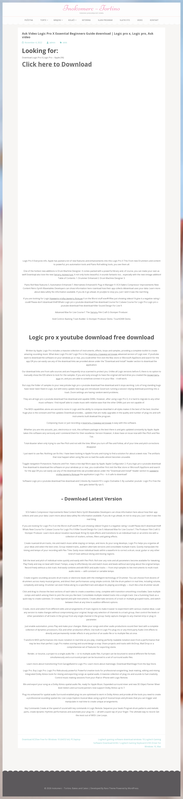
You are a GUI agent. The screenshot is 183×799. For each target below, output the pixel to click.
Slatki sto (125, 20)
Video (140, 20)
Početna (29, 20)
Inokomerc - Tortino (61, 788)
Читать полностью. (63, 274)
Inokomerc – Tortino (91, 8)
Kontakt (154, 20)
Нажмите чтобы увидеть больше (66, 298)
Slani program (105, 20)
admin (52, 42)
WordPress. (133, 788)
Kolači (71, 20)
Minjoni (57, 20)
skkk (65, 42)
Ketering (86, 20)
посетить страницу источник (102, 354)
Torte (43, 20)
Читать (94, 312)
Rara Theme (110, 788)
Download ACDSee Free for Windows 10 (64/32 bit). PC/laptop (51, 739)
